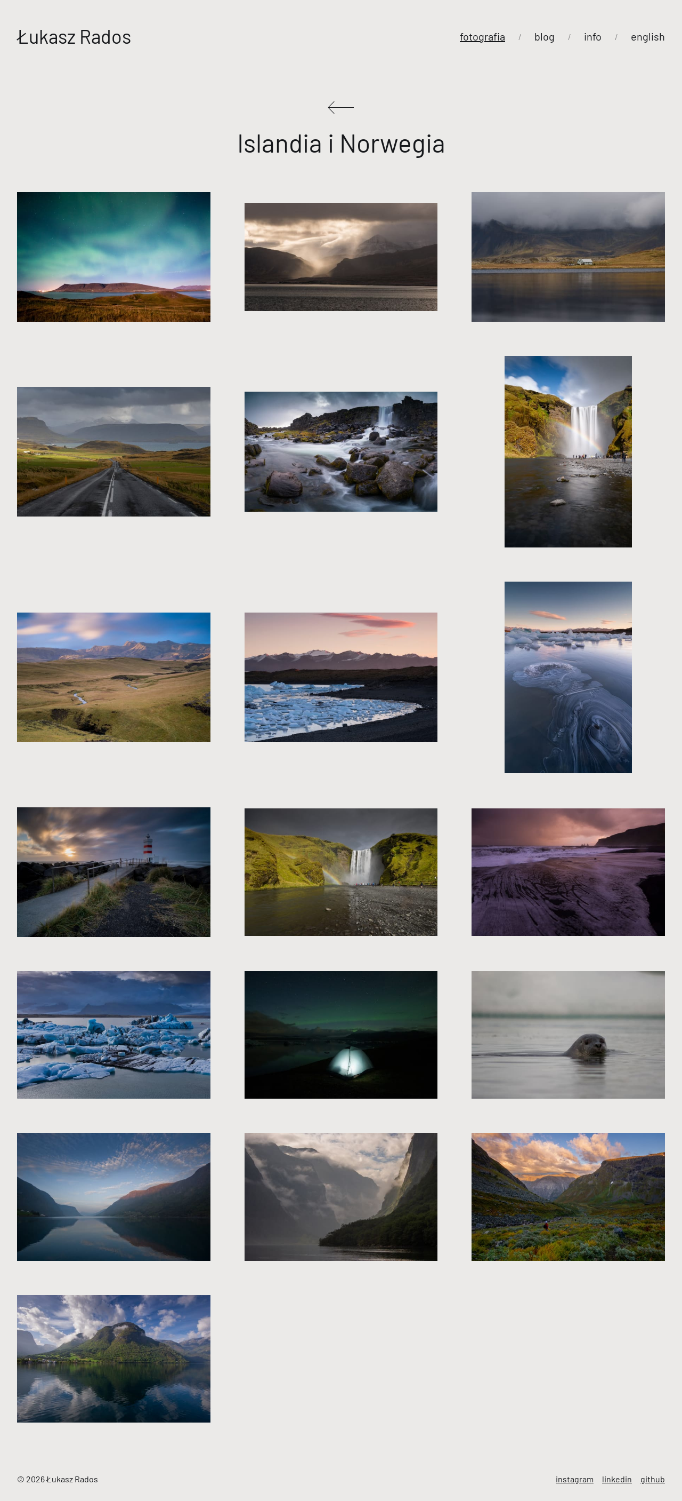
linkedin (617, 1479)
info (593, 36)
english (648, 36)
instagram (575, 1479)
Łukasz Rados (74, 36)
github (652, 1479)
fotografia (482, 36)
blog (544, 36)
